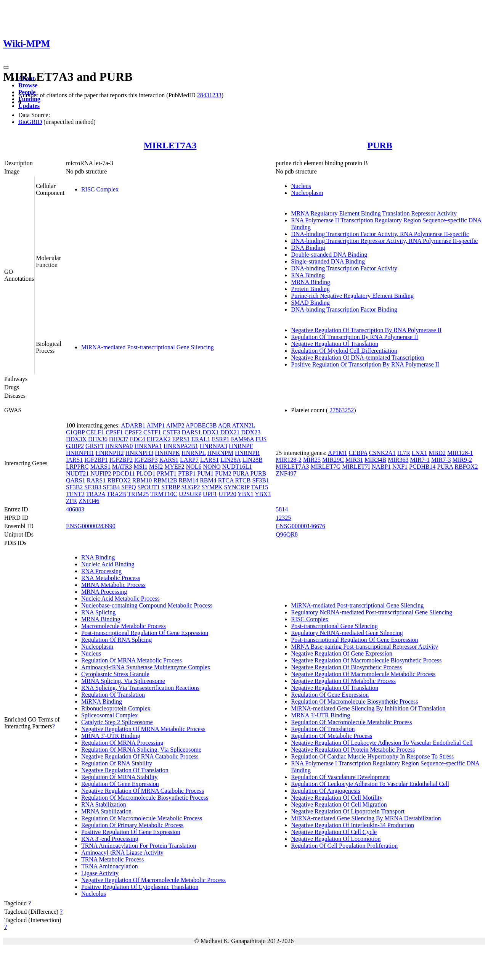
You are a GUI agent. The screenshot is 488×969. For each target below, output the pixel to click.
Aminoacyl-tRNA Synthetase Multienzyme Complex (145, 667)
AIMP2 (175, 425)
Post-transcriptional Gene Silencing (334, 626)
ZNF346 (89, 501)
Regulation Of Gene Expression (120, 784)
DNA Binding (308, 247)
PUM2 (223, 473)
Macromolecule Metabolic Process (123, 626)
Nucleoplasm (307, 193)
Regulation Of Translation (113, 694)
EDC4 (137, 439)
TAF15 (259, 487)
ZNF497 (286, 473)
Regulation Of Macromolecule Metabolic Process (141, 818)
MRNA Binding (310, 282)
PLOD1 (146, 473)
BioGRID (30, 122)
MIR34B (375, 459)
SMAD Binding (310, 302)
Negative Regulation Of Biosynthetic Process (346, 667)
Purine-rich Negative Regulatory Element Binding (352, 295)
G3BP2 (75, 446)
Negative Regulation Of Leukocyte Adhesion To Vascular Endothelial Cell (381, 742)
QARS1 (75, 480)
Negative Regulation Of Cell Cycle (334, 832)
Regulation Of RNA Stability (116, 763)
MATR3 (122, 466)
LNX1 (419, 453)
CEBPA (357, 453)
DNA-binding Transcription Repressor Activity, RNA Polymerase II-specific (384, 241)
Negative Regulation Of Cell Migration (339, 804)
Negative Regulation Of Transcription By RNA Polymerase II (366, 330)
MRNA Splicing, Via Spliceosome (123, 681)
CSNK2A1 (382, 453)
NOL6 (194, 466)
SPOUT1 (149, 487)
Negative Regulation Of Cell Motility (336, 797)
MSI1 (140, 466)
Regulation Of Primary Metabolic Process (132, 825)
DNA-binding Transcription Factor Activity (344, 268)
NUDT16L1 (237, 466)
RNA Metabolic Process (110, 578)
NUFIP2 (100, 473)
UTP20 (227, 494)
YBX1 (246, 494)
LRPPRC (77, 466)
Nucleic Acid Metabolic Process (120, 598)
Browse (27, 85)
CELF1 (95, 432)
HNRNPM (220, 453)
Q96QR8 (287, 534)
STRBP (170, 487)
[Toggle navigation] (6, 67)
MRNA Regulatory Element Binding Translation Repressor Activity (374, 213)
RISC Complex (100, 189)
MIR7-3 (441, 459)
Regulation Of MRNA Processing (122, 742)
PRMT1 (167, 473)
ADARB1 (133, 425)
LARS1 (209, 459)
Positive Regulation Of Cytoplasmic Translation (140, 887)
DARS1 (191, 432)
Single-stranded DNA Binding (328, 261)
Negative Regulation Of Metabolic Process (343, 681)
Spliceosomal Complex (109, 715)
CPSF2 (133, 432)
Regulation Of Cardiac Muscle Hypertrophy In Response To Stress (372, 756)
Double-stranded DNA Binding (329, 254)
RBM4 (208, 480)
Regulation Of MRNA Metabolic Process (131, 660)
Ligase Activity (100, 873)
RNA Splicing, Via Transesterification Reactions (140, 688)
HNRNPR (247, 453)
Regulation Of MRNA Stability (119, 777)
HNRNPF (241, 446)
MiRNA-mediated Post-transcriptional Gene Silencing (147, 347)
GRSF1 (94, 446)
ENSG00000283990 (91, 526)
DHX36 (98, 439)
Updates (29, 106)
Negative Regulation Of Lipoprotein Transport (348, 811)
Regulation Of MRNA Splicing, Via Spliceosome (141, 749)
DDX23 (251, 432)
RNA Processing (101, 571)
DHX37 (118, 439)
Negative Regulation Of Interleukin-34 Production (352, 825)
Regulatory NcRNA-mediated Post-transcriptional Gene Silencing (371, 612)
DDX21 (230, 432)
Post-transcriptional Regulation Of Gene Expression (144, 633)
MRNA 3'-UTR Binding (110, 736)
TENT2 (75, 494)
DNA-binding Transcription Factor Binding (344, 309)
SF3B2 (74, 487)
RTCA (226, 480)
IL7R (403, 453)
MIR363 (398, 459)
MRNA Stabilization (106, 811)
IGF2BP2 (121, 459)
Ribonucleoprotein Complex (116, 708)
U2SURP (190, 494)
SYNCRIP (237, 487)
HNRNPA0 (119, 446)
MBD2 (437, 453)
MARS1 (100, 466)
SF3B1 (260, 480)
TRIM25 (138, 494)
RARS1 (96, 480)
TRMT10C (163, 494)
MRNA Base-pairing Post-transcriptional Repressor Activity (364, 646)
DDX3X (76, 439)
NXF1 (400, 466)
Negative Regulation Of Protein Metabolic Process (353, 749)
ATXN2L (243, 425)
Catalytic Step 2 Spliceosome (117, 722)
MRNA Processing (104, 591)
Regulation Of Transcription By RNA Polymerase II (354, 337)
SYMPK (211, 487)
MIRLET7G (325, 466)
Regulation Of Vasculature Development (340, 777)
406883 (75, 509)
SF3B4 (111, 487)
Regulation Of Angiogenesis (325, 790)
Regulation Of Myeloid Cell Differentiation (344, 350)
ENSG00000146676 (300, 526)
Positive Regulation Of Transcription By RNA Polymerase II (365, 364)
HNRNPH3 (139, 453)
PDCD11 (124, 473)
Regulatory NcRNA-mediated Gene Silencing (347, 633)
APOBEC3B (201, 425)
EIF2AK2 (158, 439)
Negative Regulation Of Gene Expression (341, 653)
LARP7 (189, 459)
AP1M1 (337, 453)
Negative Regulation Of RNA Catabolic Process (140, 756)
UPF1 (210, 494)
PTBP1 (187, 473)
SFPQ (128, 487)
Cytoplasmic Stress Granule (115, 674)
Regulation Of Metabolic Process (331, 736)
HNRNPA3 (213, 446)
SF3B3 (92, 487)
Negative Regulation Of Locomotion (335, 839)
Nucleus (301, 186)
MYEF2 (174, 466)
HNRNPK (167, 453)
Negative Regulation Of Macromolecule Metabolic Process (153, 880)
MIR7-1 (420, 459)
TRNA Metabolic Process (112, 859)
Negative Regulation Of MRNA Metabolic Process (143, 729)
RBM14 (189, 480)
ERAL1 (200, 439)
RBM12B (165, 480)
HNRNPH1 (80, 453)
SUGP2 (190, 487)
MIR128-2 (289, 459)
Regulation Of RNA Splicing (116, 639)
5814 (282, 509)
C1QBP (75, 432)
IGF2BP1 (96, 459)
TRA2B (116, 494)
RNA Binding (307, 275)
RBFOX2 (118, 480)
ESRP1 (221, 439)
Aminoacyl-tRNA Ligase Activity (122, 852)
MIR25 (312, 459)
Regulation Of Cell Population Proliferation (344, 845)
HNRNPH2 (110, 453)
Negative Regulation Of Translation (334, 344)
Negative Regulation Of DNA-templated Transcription (357, 357)
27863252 (341, 410)
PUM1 (205, 473)
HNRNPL (193, 453)
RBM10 (142, 480)
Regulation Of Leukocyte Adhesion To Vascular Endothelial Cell (370, 784)
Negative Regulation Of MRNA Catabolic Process (142, 790)
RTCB (243, 480)
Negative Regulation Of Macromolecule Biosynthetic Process (366, 660)
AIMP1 (155, 425)
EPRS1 (181, 439)
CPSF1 (114, 432)
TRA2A (95, 494)
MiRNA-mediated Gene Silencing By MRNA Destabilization (366, 818)
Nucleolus (93, 893)
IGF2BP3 (145, 459)
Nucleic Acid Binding (108, 564)
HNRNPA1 (148, 446)
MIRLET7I (356, 466)
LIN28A (230, 459)
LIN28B (252, 459)
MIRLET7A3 (170, 145)
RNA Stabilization (103, 804)
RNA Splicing (98, 612)
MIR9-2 (462, 459)
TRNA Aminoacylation (109, 866)
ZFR (71, 501)
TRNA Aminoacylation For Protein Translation (138, 845)
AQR (224, 425)
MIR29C (333, 459)
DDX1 (210, 432)
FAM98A (242, 439)
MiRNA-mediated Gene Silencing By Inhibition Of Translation (368, 708)
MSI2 (156, 466)
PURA (241, 473)
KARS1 (168, 459)
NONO (212, 466)
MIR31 (354, 459)
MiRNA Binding (101, 701)
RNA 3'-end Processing (109, 839)
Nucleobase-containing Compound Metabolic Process (146, 605)
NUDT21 (77, 473)
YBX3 (263, 494)
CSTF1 (152, 432)
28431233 (209, 95)
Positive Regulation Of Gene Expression (130, 832)
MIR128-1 (460, 453)
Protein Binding (310, 289)
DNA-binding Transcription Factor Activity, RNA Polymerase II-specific (380, 234)
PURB (379, 145)
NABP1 (381, 466)
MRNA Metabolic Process (113, 585)
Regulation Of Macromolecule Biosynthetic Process (144, 797)
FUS (260, 439)
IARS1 (74, 459)
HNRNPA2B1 (181, 446)
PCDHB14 (422, 466)
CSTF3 (171, 432)
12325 (283, 517)
